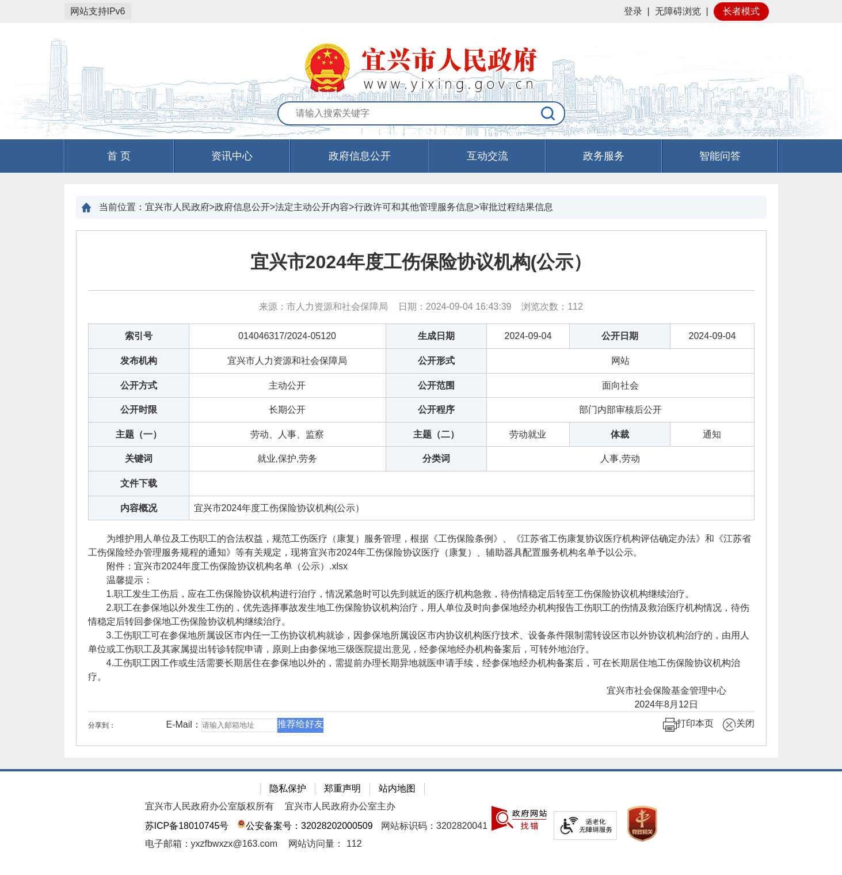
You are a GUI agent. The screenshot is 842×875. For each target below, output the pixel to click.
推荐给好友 (300, 724)
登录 (633, 11)
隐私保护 (287, 788)
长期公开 (287, 409)
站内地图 (397, 788)
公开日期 (619, 336)
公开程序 (436, 409)
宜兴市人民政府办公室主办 (340, 806)
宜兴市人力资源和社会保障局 (287, 361)
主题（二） (436, 434)
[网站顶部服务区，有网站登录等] (421, 11)
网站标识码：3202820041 (434, 826)
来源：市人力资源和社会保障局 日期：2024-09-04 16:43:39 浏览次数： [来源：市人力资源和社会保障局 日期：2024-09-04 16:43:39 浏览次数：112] (421, 306)
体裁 (620, 434)
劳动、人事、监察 (287, 434)
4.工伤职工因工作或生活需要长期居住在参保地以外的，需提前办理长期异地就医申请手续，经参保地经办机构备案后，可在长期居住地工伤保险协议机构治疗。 (414, 670)
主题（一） (139, 434)
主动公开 (287, 385)
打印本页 (688, 725)
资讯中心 (232, 156)
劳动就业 (527, 434)
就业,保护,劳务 (287, 458)
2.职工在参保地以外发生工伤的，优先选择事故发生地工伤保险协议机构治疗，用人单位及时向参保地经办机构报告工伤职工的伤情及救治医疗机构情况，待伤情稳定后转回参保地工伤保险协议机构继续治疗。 (418, 614)
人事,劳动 (619, 458)
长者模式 (741, 11)
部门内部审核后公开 (620, 409)
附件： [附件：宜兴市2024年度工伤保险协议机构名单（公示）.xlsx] (218, 566)
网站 (620, 361)
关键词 (139, 458)
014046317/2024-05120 (287, 336)
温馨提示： (120, 580)
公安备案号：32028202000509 (305, 826)
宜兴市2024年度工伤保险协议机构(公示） (421, 262)
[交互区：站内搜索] (421, 114)
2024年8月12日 (685, 704)
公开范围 (436, 385)
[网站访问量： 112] (324, 844)
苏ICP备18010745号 (187, 826)
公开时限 (138, 409)
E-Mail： (183, 724)
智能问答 (720, 156)
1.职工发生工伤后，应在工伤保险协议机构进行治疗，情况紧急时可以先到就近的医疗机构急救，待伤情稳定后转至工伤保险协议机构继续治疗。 (391, 594)
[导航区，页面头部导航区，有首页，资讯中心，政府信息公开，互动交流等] (421, 156)
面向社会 (620, 385)
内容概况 (138, 508)
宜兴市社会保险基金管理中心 (671, 690)
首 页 (119, 156)
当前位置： (122, 207)
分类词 (436, 458)
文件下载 (138, 483)
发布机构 (138, 361)
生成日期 (436, 336)
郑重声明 (342, 788)
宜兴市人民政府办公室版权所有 (209, 806)
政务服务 (603, 156)
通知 (712, 434)
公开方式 (138, 385)
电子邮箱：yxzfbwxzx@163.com (211, 844)
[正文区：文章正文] (421, 488)
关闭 (738, 725)
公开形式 (436, 361)
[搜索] (548, 113)
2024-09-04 (528, 336)
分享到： (102, 725)
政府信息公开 (360, 156)
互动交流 (487, 156)
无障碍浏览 (678, 11)
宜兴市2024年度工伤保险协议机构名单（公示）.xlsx (241, 566)
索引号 (139, 336)
